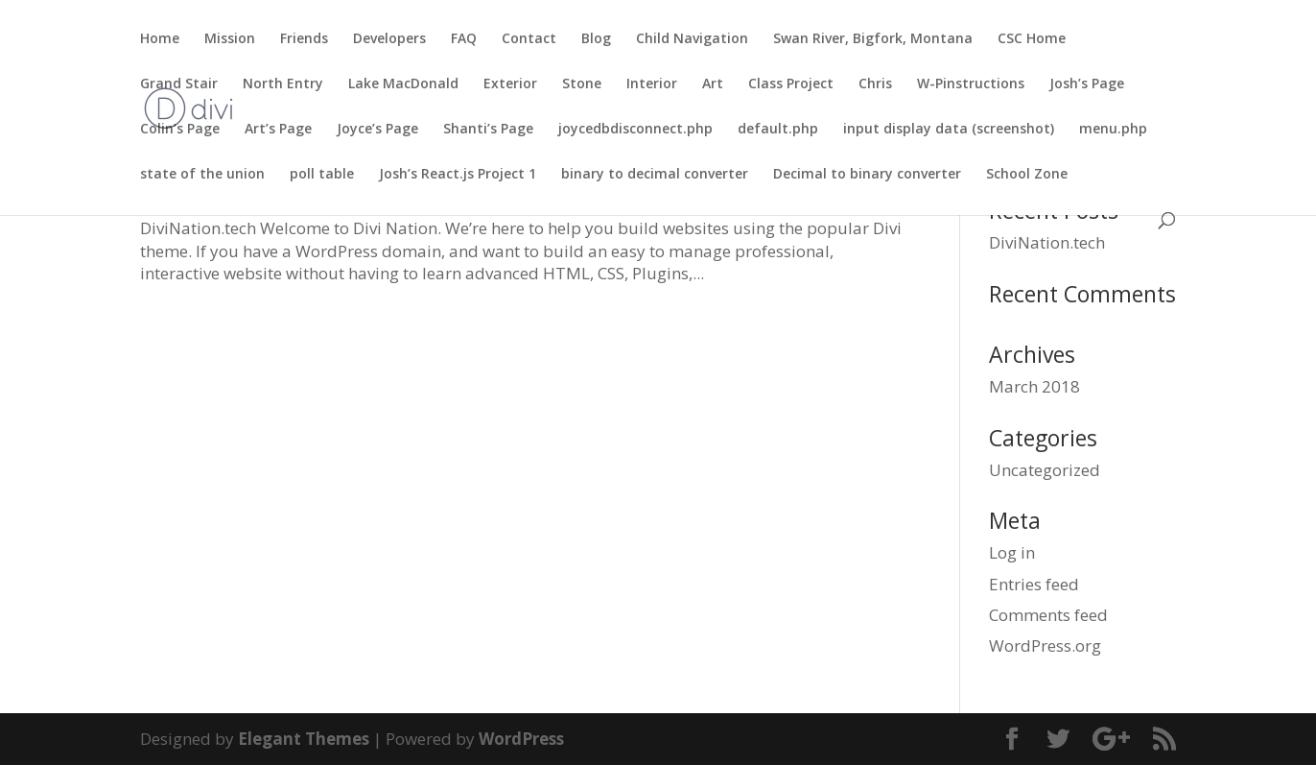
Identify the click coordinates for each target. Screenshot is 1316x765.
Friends (304, 39)
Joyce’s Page (377, 129)
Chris (875, 84)
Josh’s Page (1086, 84)
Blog (596, 39)
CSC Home (1032, 39)
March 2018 (1034, 386)
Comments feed (1048, 615)
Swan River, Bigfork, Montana (873, 39)
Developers (389, 39)
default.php (778, 129)
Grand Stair (179, 84)
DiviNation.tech (1047, 242)
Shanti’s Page (488, 129)
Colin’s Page (180, 129)
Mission (229, 39)
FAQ (464, 39)
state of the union (202, 174)
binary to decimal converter (654, 174)
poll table (322, 174)
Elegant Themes (303, 739)
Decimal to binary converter (867, 174)
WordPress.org (1045, 645)
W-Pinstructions (970, 84)
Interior (651, 84)
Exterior (510, 84)
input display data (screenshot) (948, 129)
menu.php (1113, 129)
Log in (1012, 552)
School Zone (1027, 174)
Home (159, 39)
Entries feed (1034, 584)
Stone (581, 84)
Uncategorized (1044, 470)
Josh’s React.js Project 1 (457, 174)
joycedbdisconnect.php (635, 129)
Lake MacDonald (403, 84)
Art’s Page (278, 129)
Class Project (791, 84)
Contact (529, 39)
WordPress (521, 739)
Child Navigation (692, 39)
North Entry (283, 84)
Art (712, 84)
